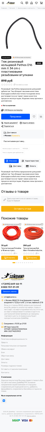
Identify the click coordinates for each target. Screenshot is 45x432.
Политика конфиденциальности (14, 339)
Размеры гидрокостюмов (11, 366)
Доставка (15, 166)
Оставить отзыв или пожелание (14, 369)
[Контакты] (26, 3)
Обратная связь (7, 356)
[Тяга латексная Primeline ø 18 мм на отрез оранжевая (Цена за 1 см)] (11, 233)
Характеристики (30, 161)
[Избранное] (36, 3)
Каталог (12, 8)
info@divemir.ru (10, 297)
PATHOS (25, 148)
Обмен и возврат (8, 349)
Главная (4, 8)
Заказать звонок (10, 292)
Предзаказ (15, 116)
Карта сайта (31, 416)
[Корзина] (41, 3)
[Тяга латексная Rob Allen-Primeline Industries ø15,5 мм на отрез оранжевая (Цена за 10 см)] (33, 233)
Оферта (4, 342)
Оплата (31, 166)
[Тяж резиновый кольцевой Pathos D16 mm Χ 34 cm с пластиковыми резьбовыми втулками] (22, 32)
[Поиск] (22, 3)
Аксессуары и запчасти (26, 8)
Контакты (5, 373)
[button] (13, 262)
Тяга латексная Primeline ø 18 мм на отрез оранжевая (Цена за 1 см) (11, 249)
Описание (11, 161)
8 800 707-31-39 (10, 287)
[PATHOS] (39, 63)
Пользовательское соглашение (14, 346)
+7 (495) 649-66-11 (11, 284)
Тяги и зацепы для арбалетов (13, 152)
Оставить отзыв (22, 208)
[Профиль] (31, 3)
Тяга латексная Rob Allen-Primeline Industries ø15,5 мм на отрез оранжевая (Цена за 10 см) (33, 249)
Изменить (16, 136)
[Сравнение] (41, 116)
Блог (3, 353)
